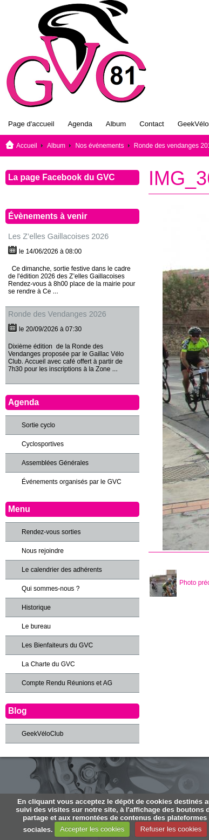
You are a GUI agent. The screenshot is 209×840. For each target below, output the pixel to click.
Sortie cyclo (38, 425)
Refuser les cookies (170, 829)
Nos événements (99, 145)
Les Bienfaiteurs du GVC (57, 645)
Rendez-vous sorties (51, 532)
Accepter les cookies (92, 829)
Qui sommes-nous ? (50, 588)
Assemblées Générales (55, 463)
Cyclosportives (43, 444)
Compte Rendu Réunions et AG (67, 683)
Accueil (26, 145)
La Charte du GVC (48, 664)
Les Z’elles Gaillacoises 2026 (58, 236)
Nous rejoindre (43, 551)
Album (116, 124)
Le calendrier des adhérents (62, 569)
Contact (151, 124)
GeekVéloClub (42, 733)
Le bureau (36, 626)
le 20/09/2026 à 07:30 (50, 329)
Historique (36, 607)
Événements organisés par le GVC (72, 482)
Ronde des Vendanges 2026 (57, 314)
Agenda (80, 124)
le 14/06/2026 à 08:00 (50, 251)
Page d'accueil (31, 124)
